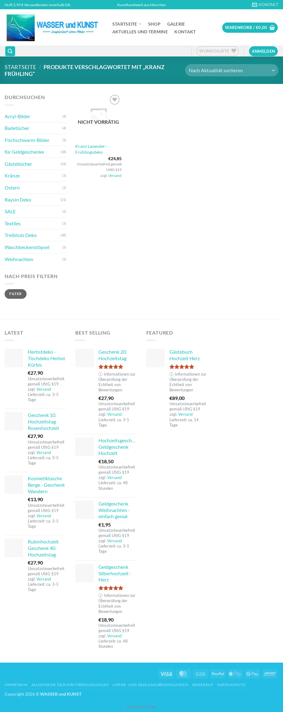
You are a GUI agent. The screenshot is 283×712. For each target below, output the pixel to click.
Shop (154, 24)
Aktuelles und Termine (140, 31)
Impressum (16, 684)
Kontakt (185, 31)
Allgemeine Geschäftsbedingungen (70, 684)
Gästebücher (18, 164)
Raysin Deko (18, 199)
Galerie (176, 24)
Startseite (126, 24)
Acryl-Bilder (17, 116)
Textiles (13, 223)
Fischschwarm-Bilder (27, 140)
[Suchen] (10, 51)
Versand (115, 175)
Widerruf (203, 684)
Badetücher (17, 128)
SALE (10, 211)
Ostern (12, 187)
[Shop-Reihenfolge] (231, 70)
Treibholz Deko (21, 235)
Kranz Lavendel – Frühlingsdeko (91, 149)
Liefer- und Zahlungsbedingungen (150, 684)
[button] (250, 28)
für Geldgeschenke (24, 152)
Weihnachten (19, 259)
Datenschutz (231, 684)
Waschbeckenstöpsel (27, 247)
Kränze (12, 175)
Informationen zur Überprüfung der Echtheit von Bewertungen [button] (116, 382)
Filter (15, 293)
